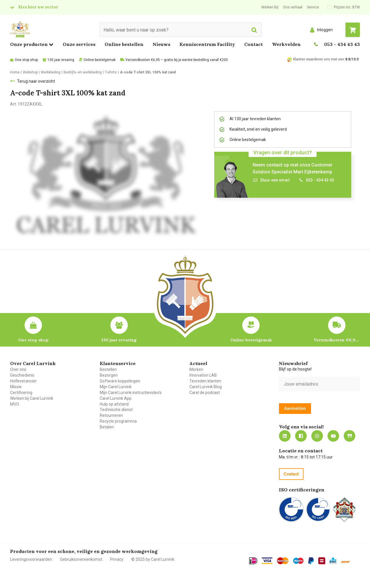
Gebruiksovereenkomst (81, 559)
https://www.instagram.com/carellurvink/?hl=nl (317, 436)
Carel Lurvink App (116, 398)
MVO (14, 404)
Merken (196, 369)
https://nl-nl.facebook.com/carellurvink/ (301, 436)
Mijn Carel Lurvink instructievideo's (131, 392)
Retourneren (111, 415)
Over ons (18, 369)
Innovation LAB (203, 375)
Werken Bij (269, 7)
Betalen (107, 427)
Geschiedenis (22, 375)
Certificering (21, 392)
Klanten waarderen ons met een (318, 59)
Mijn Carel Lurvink (116, 386)
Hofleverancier (23, 381)
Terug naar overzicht (36, 81)
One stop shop (26, 60)
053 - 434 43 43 (342, 44)
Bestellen (108, 369)
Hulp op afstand (114, 404)
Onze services (79, 44)
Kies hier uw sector (38, 7)
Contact (253, 44)
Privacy (116, 559)
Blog (349, 436)
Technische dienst (116, 409)
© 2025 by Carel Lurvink (152, 559)
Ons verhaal (292, 7)
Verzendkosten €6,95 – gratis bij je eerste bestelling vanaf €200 (176, 60)
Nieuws (161, 44)
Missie (16, 386)
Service (313, 7)
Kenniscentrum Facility (207, 44)
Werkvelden (286, 44)
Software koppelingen (120, 381)
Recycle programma (118, 421)
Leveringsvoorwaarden (31, 559)
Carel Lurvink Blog (205, 386)
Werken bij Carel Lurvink (31, 398)
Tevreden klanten (205, 381)
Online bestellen (124, 44)
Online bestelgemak (100, 60)
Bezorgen (109, 375)
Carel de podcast (204, 392)
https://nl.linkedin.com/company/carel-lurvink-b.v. (285, 436)
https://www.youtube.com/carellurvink (333, 436)
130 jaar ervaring (60, 60)
